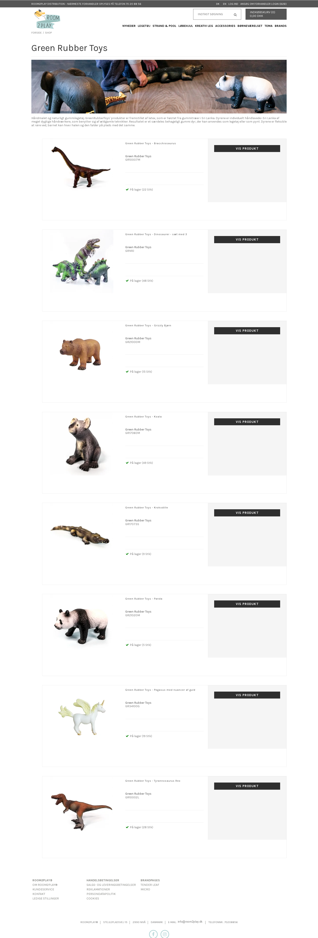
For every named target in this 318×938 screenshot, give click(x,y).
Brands (281, 26)
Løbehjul (185, 26)
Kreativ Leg (204, 26)
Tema (269, 26)
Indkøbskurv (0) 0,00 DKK (262, 14)
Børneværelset (250, 26)
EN (224, 3)
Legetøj (144, 26)
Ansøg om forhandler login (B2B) (263, 3)
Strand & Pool (164, 26)
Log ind (233, 3)
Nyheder (129, 26)
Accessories (225, 26)
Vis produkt (247, 148)
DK (218, 3)
